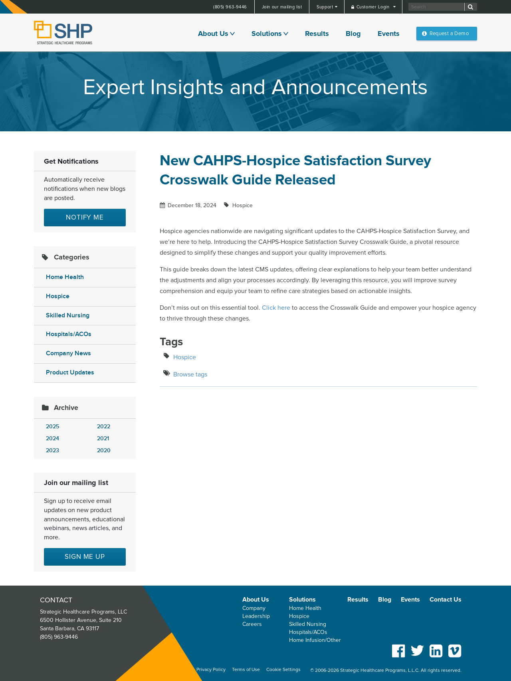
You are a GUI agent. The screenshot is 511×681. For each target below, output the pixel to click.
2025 (52, 426)
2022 (103, 426)
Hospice (57, 296)
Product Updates (70, 372)
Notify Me (85, 217)
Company (253, 608)
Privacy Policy (211, 670)
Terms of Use (246, 670)
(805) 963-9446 (230, 7)
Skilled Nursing (67, 315)
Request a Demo (449, 33)
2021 (103, 438)
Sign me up (85, 556)
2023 (52, 450)
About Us (213, 33)
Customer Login (374, 7)
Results (317, 33)
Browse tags (190, 374)
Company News (68, 353)
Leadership (256, 616)
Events (389, 33)
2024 (52, 438)
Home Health (65, 277)
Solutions (267, 33)
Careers (252, 624)
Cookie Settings (283, 670)
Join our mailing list (282, 7)
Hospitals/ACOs (68, 334)
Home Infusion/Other (315, 640)
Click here (276, 308)
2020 (104, 450)
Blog (353, 33)
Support (325, 7)
